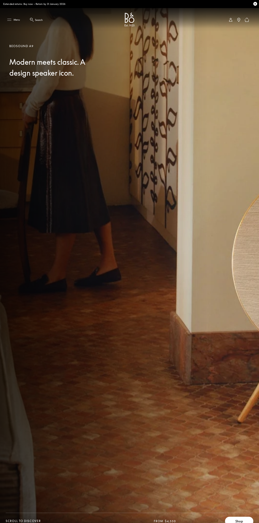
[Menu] (15, 20)
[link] (230, 20)
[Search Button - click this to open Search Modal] (32, 20)
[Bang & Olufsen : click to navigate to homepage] (129, 20)
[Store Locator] (239, 20)
